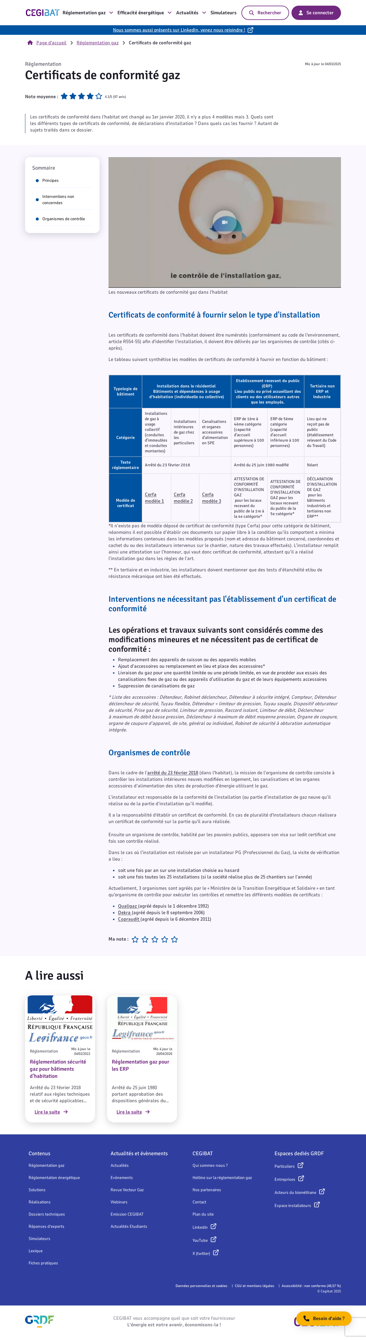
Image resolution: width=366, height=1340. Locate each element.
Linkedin (200, 1227)
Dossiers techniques (47, 1214)
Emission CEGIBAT (127, 1214)
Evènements (122, 1177)
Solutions (37, 1190)
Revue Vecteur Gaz (127, 1190)
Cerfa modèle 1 (154, 497)
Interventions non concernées (55, 200)
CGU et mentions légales (254, 1285)
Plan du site (203, 1214)
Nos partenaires (207, 1190)
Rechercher (265, 13)
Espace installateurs (292, 1205)
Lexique (36, 1251)
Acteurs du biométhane (295, 1192)
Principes (47, 180)
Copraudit (129, 919)
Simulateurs (223, 13)
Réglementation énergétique (54, 1177)
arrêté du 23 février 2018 (172, 773)
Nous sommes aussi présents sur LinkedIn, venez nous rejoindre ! (179, 30)
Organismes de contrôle (60, 219)
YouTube (200, 1240)
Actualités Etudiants (129, 1226)
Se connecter (316, 13)
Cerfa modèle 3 (211, 497)
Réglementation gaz (88, 13)
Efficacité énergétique (144, 13)
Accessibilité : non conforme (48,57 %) (311, 1285)
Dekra (125, 912)
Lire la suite (51, 1112)
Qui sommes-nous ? (210, 1165)
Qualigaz (127, 906)
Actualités (191, 13)
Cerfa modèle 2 (183, 497)
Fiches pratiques (43, 1263)
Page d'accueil (46, 43)
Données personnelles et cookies (201, 1285)
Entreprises (284, 1179)
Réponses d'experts (46, 1226)
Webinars (119, 1202)
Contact (199, 1202)
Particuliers (284, 1166)
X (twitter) (201, 1253)
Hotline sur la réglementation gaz (222, 1177)
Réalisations (40, 1202)
